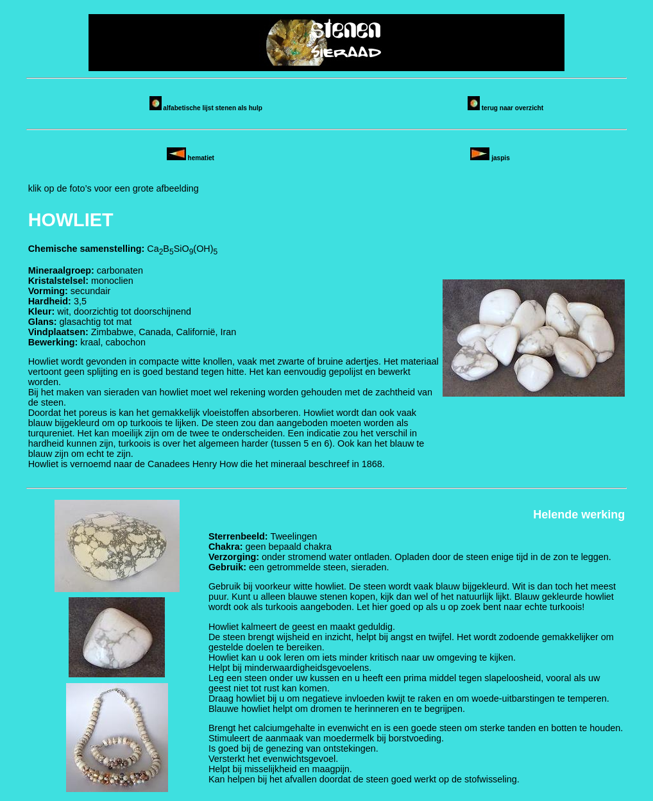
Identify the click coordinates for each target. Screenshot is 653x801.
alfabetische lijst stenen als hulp (205, 107)
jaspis (489, 157)
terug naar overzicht (505, 107)
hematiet (190, 157)
